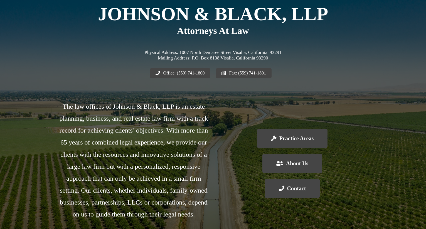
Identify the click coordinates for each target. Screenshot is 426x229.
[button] (180, 73)
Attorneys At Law (213, 31)
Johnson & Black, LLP (213, 13)
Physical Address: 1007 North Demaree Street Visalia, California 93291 (213, 52)
